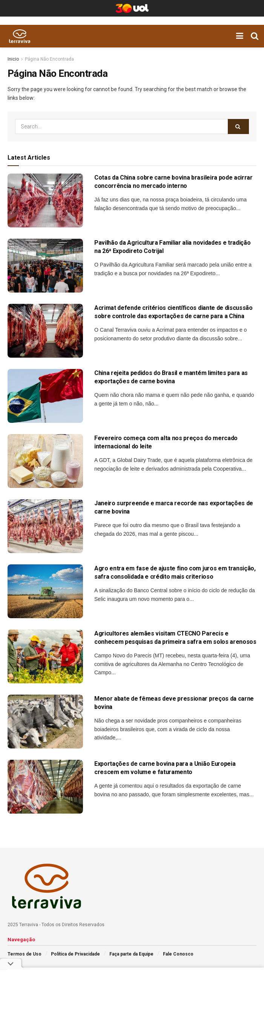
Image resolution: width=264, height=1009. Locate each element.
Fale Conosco (178, 954)
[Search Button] (238, 126)
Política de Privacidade (75, 954)
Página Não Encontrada (49, 59)
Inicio (13, 59)
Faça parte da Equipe (131, 954)
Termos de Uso (24, 954)
